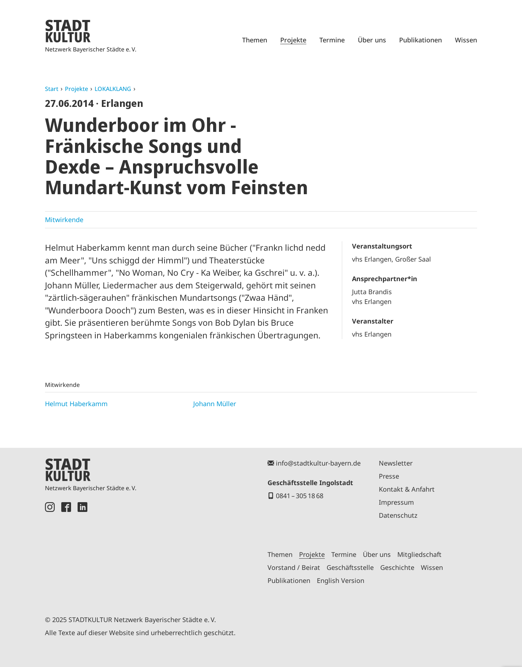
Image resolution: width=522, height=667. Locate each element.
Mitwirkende (64, 219)
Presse (389, 476)
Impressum (396, 502)
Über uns (372, 40)
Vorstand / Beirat (294, 567)
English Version (340, 580)
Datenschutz (398, 515)
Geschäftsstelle (350, 567)
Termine (332, 40)
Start (51, 89)
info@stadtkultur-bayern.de (318, 463)
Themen (254, 40)
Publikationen (420, 40)
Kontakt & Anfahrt (407, 489)
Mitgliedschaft (419, 554)
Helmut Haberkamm (76, 403)
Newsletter (396, 463)
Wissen (466, 40)
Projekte (293, 40)
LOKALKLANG (113, 89)
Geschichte (397, 567)
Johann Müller (214, 403)
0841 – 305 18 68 (299, 495)
